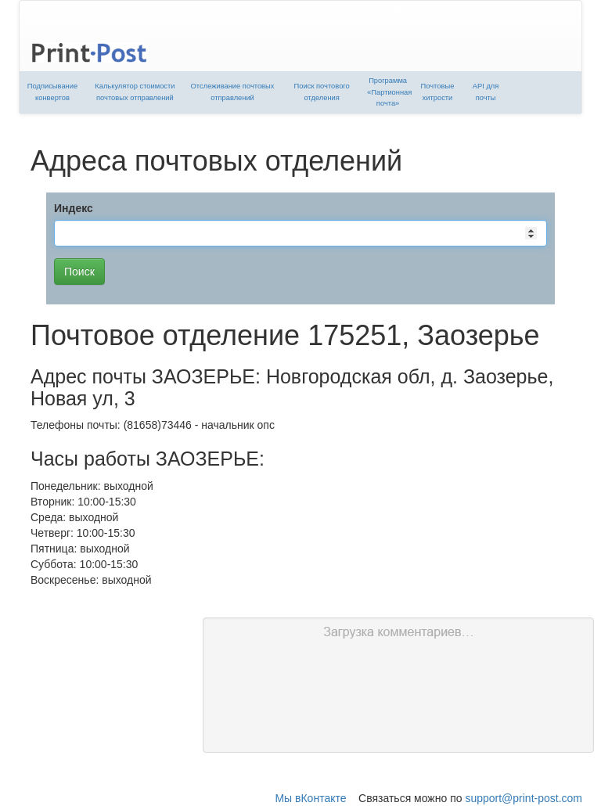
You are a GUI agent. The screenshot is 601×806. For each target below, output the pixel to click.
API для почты (486, 92)
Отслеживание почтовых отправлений (233, 92)
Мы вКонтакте (310, 798)
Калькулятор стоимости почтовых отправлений (135, 92)
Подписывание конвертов (52, 92)
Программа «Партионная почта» (389, 92)
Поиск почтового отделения (322, 92)
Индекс (73, 208)
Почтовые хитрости (438, 92)
